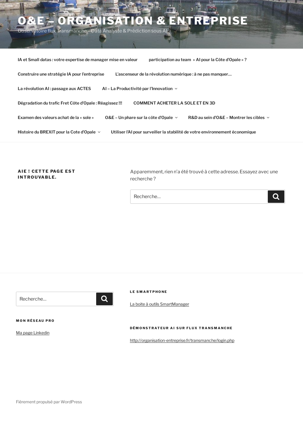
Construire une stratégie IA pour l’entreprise (61, 73)
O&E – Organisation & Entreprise (133, 20)
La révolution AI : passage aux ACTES (54, 88)
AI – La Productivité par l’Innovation (140, 88)
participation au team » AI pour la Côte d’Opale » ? (197, 59)
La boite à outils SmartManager (159, 303)
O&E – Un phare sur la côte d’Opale (141, 117)
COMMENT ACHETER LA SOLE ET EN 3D (174, 102)
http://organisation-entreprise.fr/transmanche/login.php (182, 340)
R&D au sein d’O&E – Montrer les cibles (229, 117)
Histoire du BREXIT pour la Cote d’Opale (59, 131)
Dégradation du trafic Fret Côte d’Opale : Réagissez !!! (70, 102)
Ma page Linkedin (32, 332)
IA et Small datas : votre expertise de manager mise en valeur (78, 59)
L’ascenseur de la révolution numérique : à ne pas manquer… (173, 73)
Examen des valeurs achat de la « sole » (56, 117)
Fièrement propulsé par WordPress (49, 401)
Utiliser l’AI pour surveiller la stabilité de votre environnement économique (183, 131)
